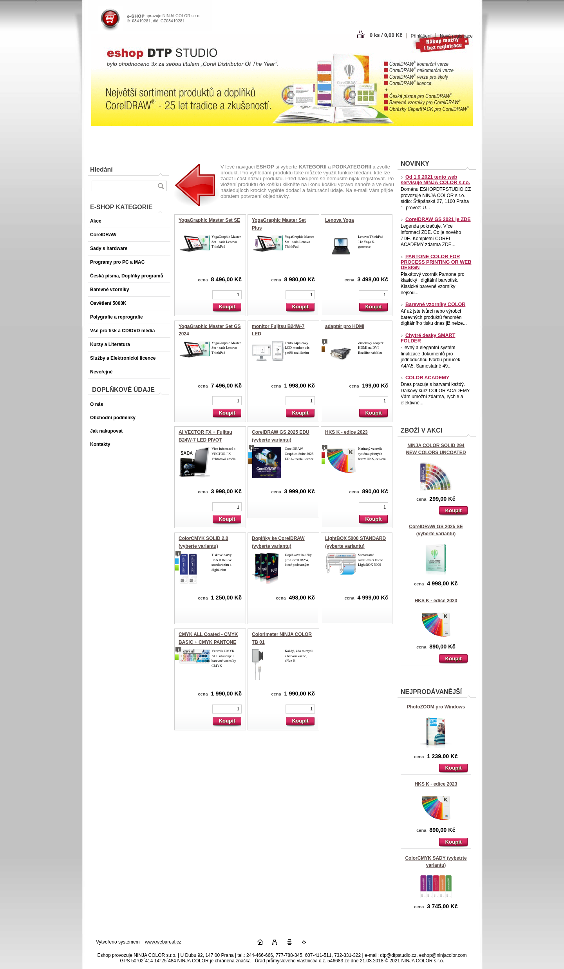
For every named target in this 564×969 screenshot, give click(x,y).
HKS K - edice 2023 (436, 600)
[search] (160, 186)
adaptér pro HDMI (344, 326)
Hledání (101, 169)
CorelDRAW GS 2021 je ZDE (436, 219)
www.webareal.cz (163, 942)
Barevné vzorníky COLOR (433, 304)
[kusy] (227, 294)
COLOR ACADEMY (425, 377)
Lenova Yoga (339, 220)
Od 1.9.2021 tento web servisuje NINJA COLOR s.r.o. (435, 179)
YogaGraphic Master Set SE (209, 220)
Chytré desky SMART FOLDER (428, 338)
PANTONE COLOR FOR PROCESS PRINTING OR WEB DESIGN (436, 262)
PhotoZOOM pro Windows (436, 707)
